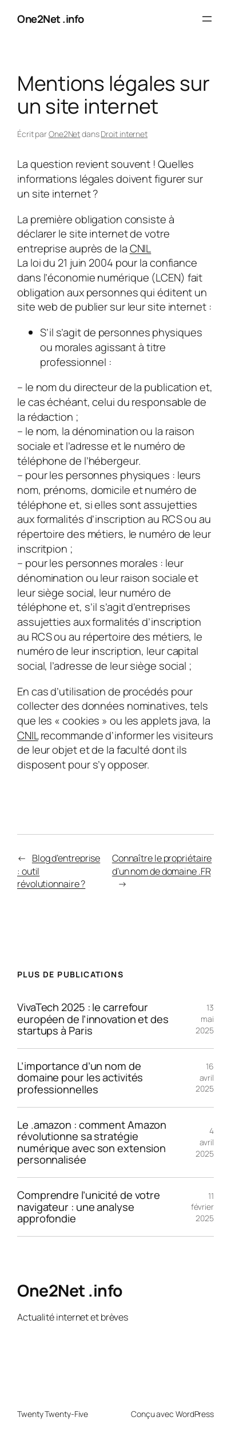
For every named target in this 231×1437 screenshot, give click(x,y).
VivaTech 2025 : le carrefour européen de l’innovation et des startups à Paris (93, 1019)
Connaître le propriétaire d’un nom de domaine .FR (162, 865)
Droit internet (124, 133)
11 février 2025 (202, 1206)
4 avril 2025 (205, 1141)
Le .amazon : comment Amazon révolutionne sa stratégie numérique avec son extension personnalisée (91, 1142)
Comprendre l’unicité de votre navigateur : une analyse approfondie (88, 1207)
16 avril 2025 (205, 1077)
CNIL (141, 248)
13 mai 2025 (205, 1018)
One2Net (64, 133)
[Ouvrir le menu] (207, 19)
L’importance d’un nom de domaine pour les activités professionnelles (80, 1078)
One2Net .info (50, 18)
